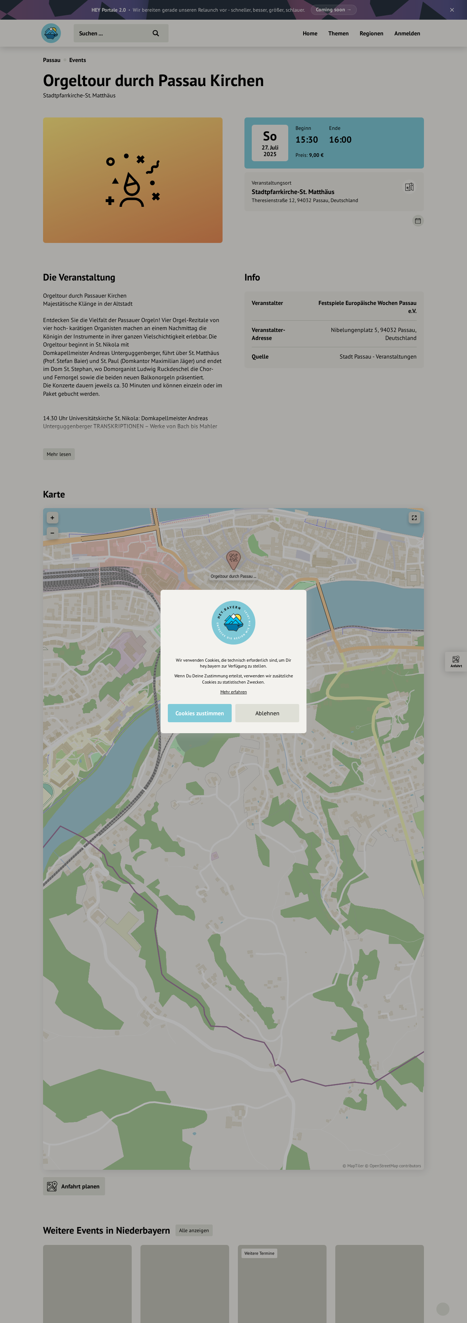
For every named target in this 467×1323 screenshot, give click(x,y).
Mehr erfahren (233, 692)
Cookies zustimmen (199, 713)
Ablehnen (267, 713)
